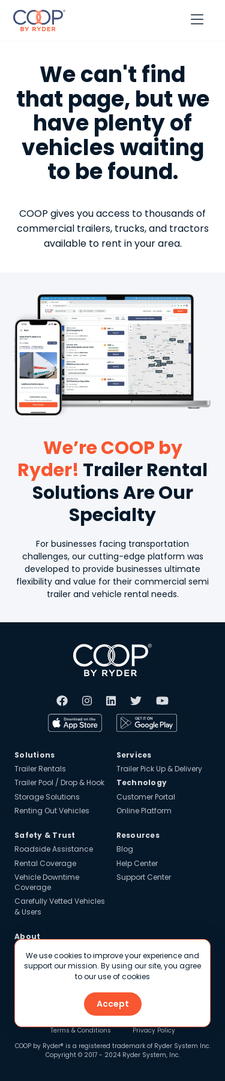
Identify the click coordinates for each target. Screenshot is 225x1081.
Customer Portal (145, 797)
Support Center (143, 877)
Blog (124, 849)
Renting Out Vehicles (51, 811)
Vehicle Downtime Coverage (46, 882)
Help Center (137, 863)
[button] (197, 20)
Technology (141, 782)
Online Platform (144, 811)
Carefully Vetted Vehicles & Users (59, 906)
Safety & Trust (45, 835)
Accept (113, 1004)
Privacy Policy (154, 1031)
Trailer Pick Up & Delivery (159, 769)
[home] (36, 20)
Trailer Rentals (40, 769)
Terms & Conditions (80, 1031)
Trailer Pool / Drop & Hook (59, 782)
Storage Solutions (47, 797)
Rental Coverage (45, 863)
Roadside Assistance (53, 849)
